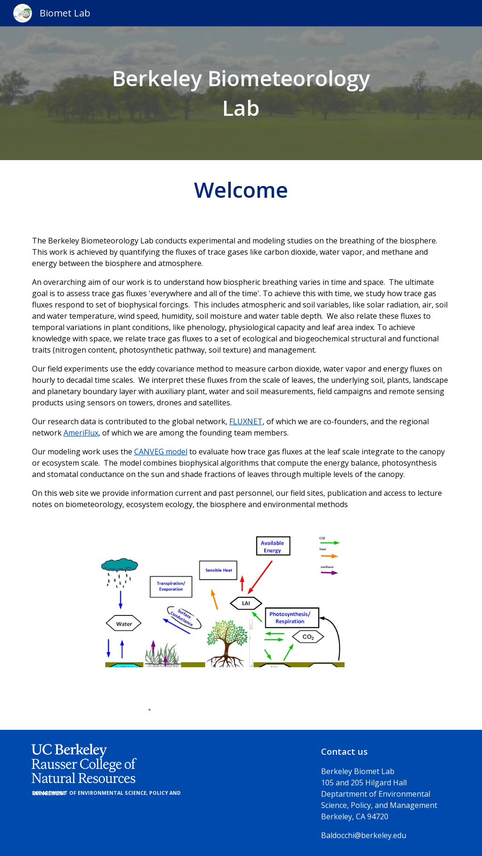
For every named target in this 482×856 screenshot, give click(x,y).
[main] (241, 93)
